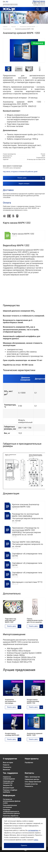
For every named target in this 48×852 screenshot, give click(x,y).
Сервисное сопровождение (9, 778)
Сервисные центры (32, 779)
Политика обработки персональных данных (11, 816)
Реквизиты (7, 767)
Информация (9, 795)
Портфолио (29, 762)
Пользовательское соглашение (10, 806)
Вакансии (6, 769)
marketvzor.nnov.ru (39, 5)
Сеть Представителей (33, 782)
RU (7, 2)
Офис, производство (32, 777)
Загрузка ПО (7, 785)
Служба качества (31, 784)
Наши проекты (32, 758)
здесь (36, 840)
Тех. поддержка (10, 773)
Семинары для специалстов (8, 782)
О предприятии (10, 758)
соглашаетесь (33, 830)
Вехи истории (8, 762)
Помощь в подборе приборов (10, 791)
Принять (24, 845)
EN (4, 2)
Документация (8, 788)
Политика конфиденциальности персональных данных (11, 811)
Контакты (29, 773)
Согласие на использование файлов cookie (11, 801)
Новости (6, 765)
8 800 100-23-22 (38, 3)
